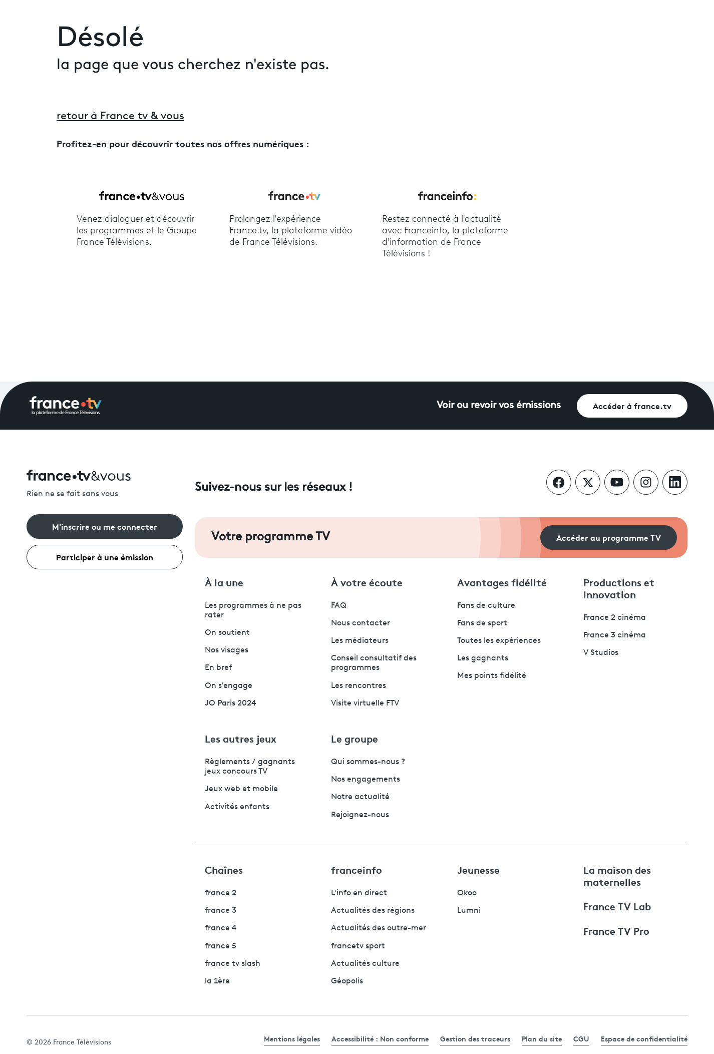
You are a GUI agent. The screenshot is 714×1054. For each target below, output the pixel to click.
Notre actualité (360, 797)
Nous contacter (360, 623)
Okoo (467, 893)
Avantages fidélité (502, 582)
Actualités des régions (373, 911)
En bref (218, 668)
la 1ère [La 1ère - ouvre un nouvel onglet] (217, 981)
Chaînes (224, 869)
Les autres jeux (240, 738)
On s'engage (228, 686)
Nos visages (226, 650)
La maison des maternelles (617, 875)
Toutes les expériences (499, 641)
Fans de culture (486, 606)
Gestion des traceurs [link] (475, 1038)
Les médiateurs (360, 641)
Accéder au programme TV (608, 537)
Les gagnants (482, 658)
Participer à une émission (104, 556)
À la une (224, 582)
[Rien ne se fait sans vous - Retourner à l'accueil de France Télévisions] (105, 484)
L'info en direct (359, 893)
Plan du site (542, 1038)
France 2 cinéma (614, 618)
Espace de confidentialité (644, 1038)
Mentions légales (292, 1038)
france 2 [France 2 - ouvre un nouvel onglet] (220, 893)
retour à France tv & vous (120, 116)
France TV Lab (617, 906)
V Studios (600, 653)
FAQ (338, 606)
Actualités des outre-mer (378, 928)
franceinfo (356, 869)
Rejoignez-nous (360, 815)
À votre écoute (367, 582)
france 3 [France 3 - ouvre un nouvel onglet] (220, 911)
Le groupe (354, 738)
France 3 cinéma (614, 635)
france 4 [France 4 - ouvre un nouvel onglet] (221, 928)
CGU (581, 1038)
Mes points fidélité (491, 676)
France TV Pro (616, 930)
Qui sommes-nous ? (368, 762)
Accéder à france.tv (632, 405)
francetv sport (358, 946)
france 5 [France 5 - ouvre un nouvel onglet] (220, 946)
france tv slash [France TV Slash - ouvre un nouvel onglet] (232, 964)
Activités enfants (237, 807)
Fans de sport (482, 623)
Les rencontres (358, 686)
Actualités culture (365, 964)
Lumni (469, 911)
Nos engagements (365, 780)
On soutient (227, 633)
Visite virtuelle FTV (365, 703)
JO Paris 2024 (230, 703)
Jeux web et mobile (241, 789)
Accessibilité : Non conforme (380, 1038)
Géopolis (347, 981)
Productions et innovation (618, 588)
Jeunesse (478, 869)
